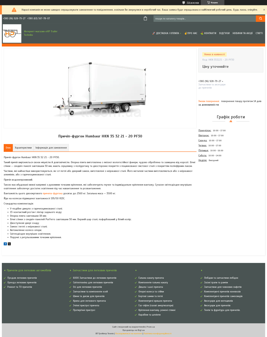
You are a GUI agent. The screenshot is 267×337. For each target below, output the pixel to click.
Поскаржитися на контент (128, 333)
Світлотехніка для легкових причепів (93, 282)
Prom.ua (151, 327)
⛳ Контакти (208, 33)
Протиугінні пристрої (84, 310)
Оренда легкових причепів (22, 282)
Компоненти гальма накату (153, 282)
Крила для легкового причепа (89, 300)
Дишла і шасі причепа (151, 287)
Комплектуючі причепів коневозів (222, 291)
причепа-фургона (52, 193)
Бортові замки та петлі (151, 296)
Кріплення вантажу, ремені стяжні (157, 310)
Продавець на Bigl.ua (134, 330)
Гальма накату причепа (151, 277)
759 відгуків (193, 2)
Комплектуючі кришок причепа (155, 300)
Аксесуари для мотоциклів (218, 300)
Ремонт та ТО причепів (19, 287)
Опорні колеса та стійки (151, 291)
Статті (259, 33)
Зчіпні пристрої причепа (86, 305)
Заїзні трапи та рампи (216, 282)
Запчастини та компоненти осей (90, 291)
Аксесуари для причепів (217, 305)
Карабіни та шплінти (150, 314)
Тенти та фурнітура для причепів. (222, 310)
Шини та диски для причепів (89, 296)
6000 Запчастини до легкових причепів (94, 277)
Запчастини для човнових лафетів (223, 287)
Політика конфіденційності (158, 333)
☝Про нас (190, 33)
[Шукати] (260, 18)
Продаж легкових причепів (22, 277)
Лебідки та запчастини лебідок (221, 277)
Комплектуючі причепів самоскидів (223, 296)
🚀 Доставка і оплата (165, 33)
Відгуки (224, 33)
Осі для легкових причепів (87, 287)
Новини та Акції (243, 33)
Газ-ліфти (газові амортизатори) (156, 305)
